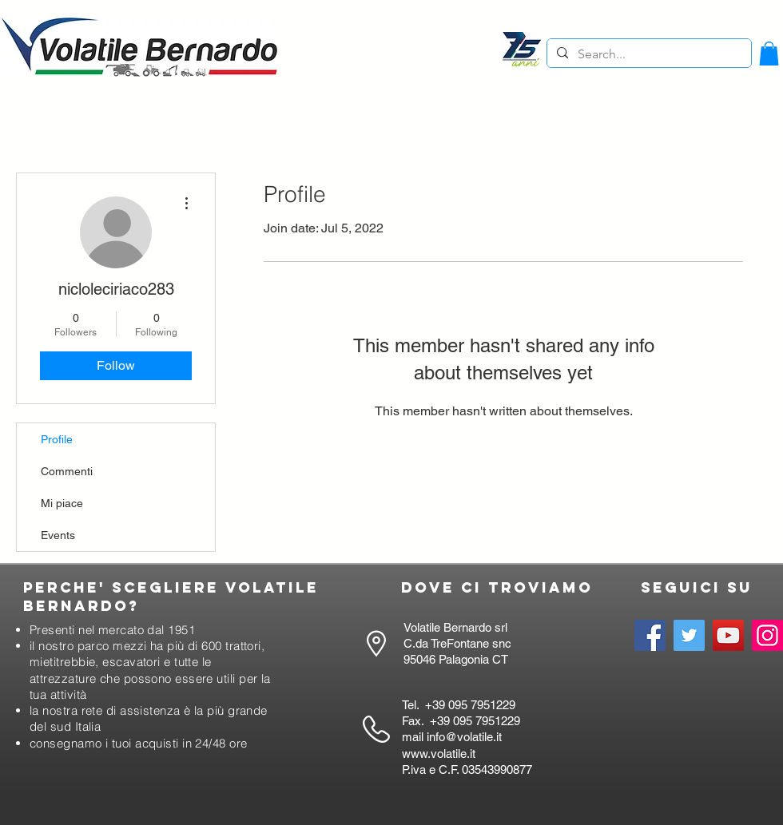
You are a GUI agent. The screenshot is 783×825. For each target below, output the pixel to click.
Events (58, 535)
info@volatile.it (464, 737)
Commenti (67, 471)
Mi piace (62, 503)
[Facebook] (650, 635)
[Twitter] (689, 635)
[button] (769, 53)
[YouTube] (728, 635)
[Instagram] (767, 635)
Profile (57, 439)
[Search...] (647, 54)
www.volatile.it (438, 753)
